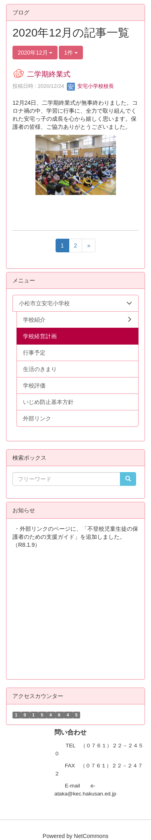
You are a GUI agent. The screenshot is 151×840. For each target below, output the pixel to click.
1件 (71, 52)
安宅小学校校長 (90, 86)
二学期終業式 (48, 74)
